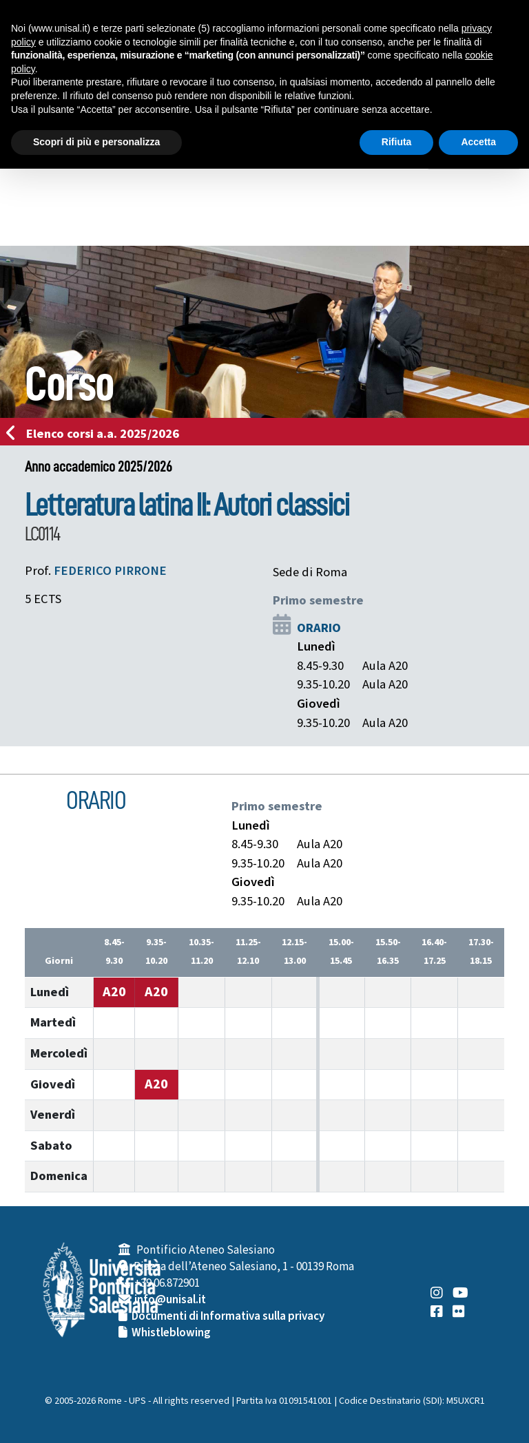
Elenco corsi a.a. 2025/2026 (96, 434)
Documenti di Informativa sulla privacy (228, 1316)
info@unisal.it (170, 1300)
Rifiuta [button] (397, 141)
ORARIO (319, 628)
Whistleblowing (171, 1333)
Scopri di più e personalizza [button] (96, 141)
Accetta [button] (478, 141)
